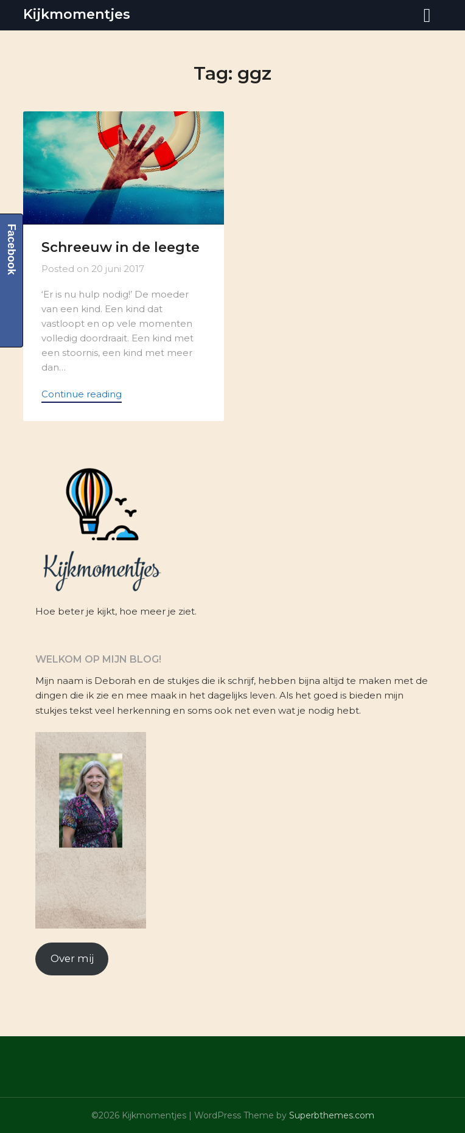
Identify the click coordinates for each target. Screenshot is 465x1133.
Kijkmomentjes (76, 14)
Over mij (72, 958)
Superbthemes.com (331, 1115)
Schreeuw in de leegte (120, 247)
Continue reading (81, 394)
